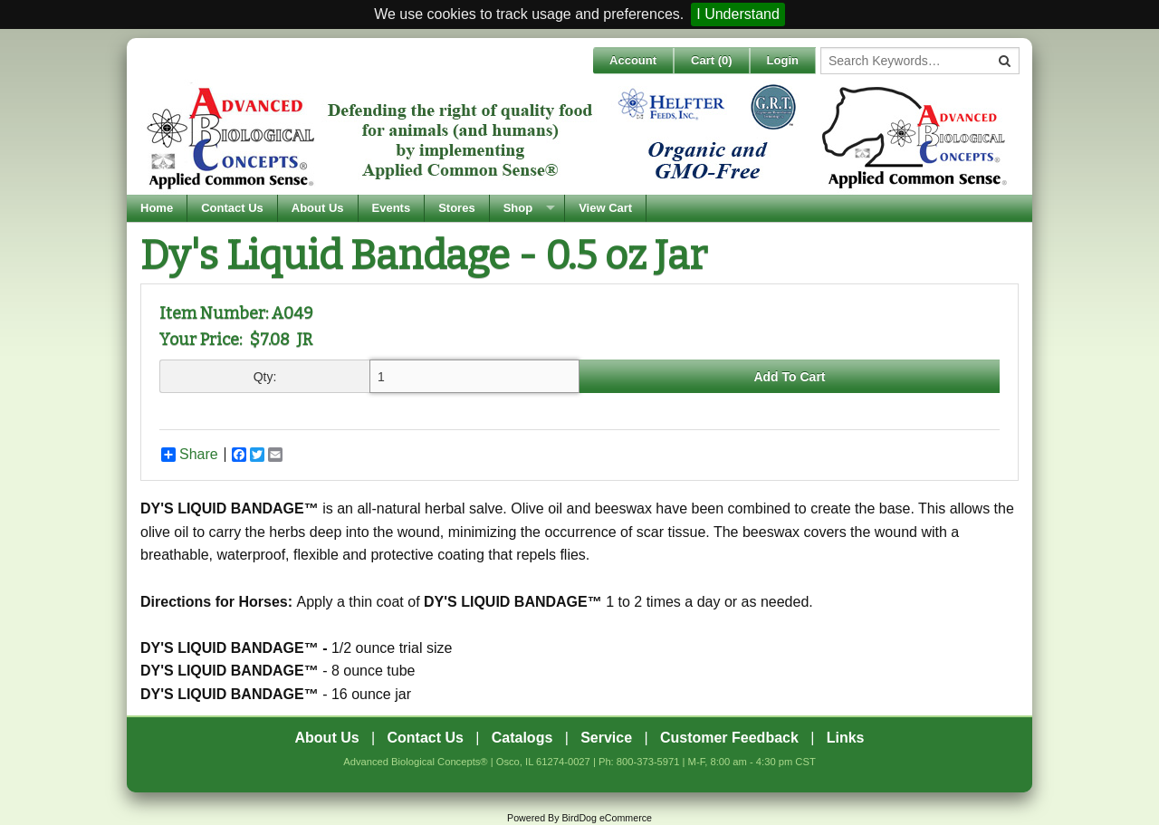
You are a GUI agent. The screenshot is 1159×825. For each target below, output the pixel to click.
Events (391, 208)
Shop (518, 208)
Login (783, 60)
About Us (318, 208)
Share (189, 454)
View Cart (605, 208)
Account (632, 60)
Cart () (712, 60)
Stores (456, 208)
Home (156, 208)
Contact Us (232, 208)
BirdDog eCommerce (606, 817)
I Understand (738, 14)
